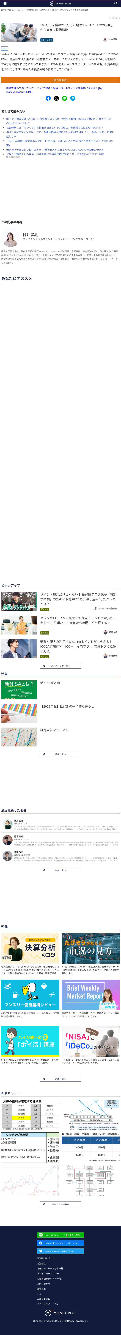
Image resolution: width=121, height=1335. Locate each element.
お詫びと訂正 (43, 1298)
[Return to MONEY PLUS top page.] (60, 3)
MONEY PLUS (7, 10)
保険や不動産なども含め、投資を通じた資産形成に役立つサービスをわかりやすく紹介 (55, 154)
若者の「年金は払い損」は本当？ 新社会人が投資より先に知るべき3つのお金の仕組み (55, 149)
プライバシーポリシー (48, 1273)
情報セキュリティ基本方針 (50, 1268)
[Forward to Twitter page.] (60, 1251)
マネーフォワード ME (47, 1303)
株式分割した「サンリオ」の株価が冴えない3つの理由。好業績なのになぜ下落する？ (54, 127)
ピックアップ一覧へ (61, 665)
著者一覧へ (60, 870)
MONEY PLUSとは (46, 1258)
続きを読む (60, 80)
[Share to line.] (64, 98)
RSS (39, 1293)
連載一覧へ (60, 1078)
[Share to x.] (56, 98)
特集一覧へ (60, 754)
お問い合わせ (43, 1283)
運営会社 (41, 1263)
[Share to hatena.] (72, 98)
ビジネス (19, 10)
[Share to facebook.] (48, 98)
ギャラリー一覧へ (60, 1204)
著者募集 (41, 1288)
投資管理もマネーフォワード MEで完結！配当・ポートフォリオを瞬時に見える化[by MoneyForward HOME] (54, 90)
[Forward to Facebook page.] (60, 1243)
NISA (5, 48)
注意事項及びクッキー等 (49, 1278)
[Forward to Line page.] (60, 1235)
